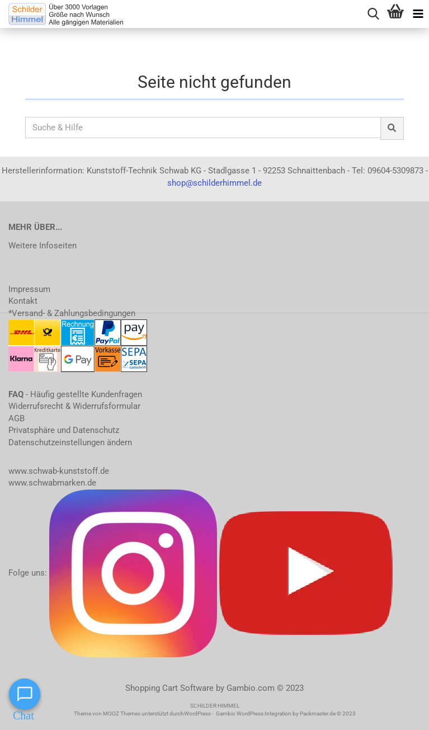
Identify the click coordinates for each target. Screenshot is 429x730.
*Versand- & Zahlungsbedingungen (71, 313)
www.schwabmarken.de (52, 483)
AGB (16, 418)
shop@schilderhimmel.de (214, 183)
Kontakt (22, 301)
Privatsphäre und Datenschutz (63, 430)
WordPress (197, 713)
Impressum (29, 289)
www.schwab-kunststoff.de (58, 471)
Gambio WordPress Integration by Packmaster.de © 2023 (286, 713)
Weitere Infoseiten (42, 246)
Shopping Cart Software (169, 688)
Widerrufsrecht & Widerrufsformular (74, 406)
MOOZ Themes (121, 713)
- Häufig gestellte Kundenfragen (75, 394)
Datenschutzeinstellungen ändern (70, 442)
